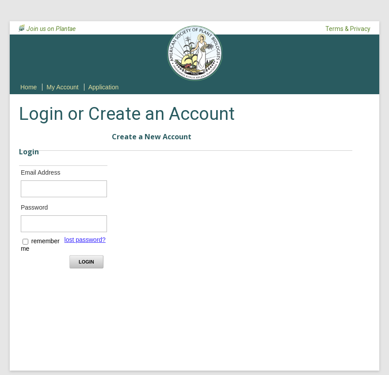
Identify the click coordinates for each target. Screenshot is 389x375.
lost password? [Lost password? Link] (85, 239)
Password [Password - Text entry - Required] (34, 207)
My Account (62, 87)
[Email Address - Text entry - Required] (64, 188)
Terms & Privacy (347, 28)
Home (28, 87)
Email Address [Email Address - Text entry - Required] (40, 172)
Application (103, 87)
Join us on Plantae (51, 28)
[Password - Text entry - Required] (64, 223)
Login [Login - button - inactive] (86, 261)
